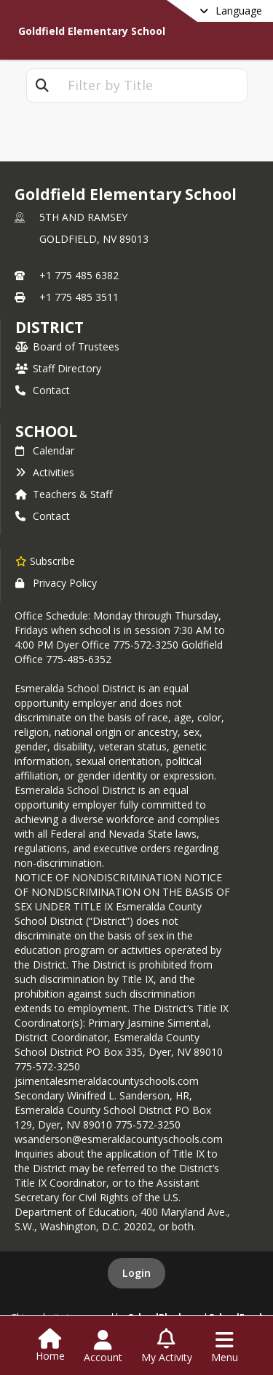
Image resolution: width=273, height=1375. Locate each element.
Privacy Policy (56, 583)
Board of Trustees (67, 346)
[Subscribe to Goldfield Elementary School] (45, 561)
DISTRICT (49, 327)
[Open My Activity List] (166, 1346)
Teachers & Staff (63, 494)
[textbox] (152, 85)
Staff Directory (58, 368)
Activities (44, 472)
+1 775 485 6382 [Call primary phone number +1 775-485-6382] (79, 275)
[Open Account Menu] (103, 1346)
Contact (42, 390)
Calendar (44, 450)
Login (136, 1273)
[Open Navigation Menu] (224, 1346)
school (46, 431)
